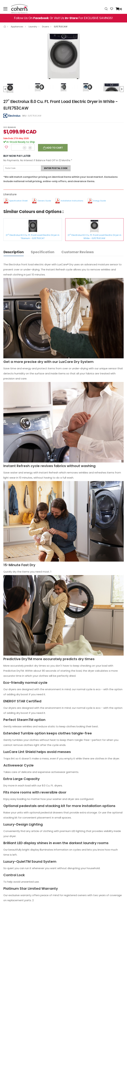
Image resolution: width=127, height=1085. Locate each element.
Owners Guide (44, 200)
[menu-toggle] (5, 9)
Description (14, 252)
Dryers (45, 26)
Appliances (17, 26)
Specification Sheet (18, 200)
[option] (63, 56)
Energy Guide (99, 200)
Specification (42, 252)
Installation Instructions (72, 200)
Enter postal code (55, 168)
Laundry (33, 26)
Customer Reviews (77, 252)
